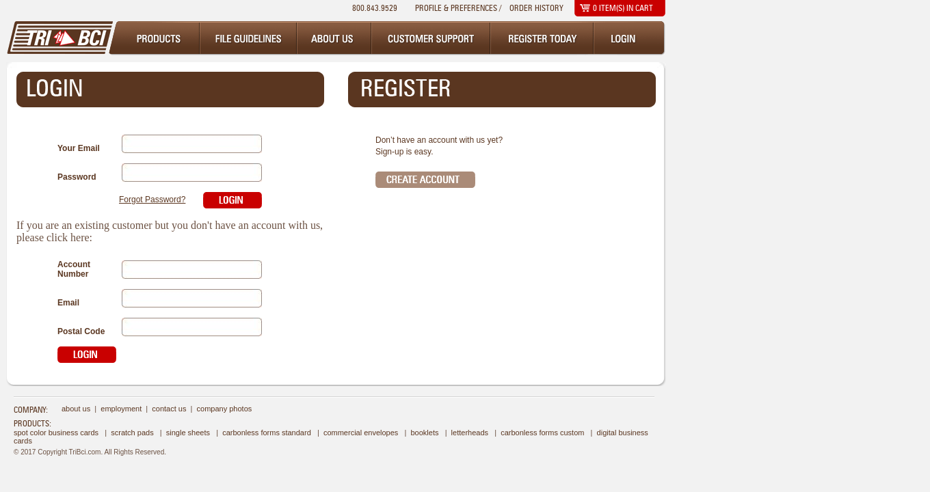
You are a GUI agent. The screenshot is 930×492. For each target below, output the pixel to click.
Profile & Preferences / (458, 8)
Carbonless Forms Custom (542, 432)
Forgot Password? (152, 199)
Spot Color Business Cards (56, 432)
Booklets (424, 432)
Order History (536, 8)
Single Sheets (188, 432)
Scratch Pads (132, 432)
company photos (224, 409)
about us (76, 409)
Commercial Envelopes (360, 432)
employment (121, 409)
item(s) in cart (623, 8)
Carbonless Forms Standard (266, 432)
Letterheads (469, 432)
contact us (169, 409)
